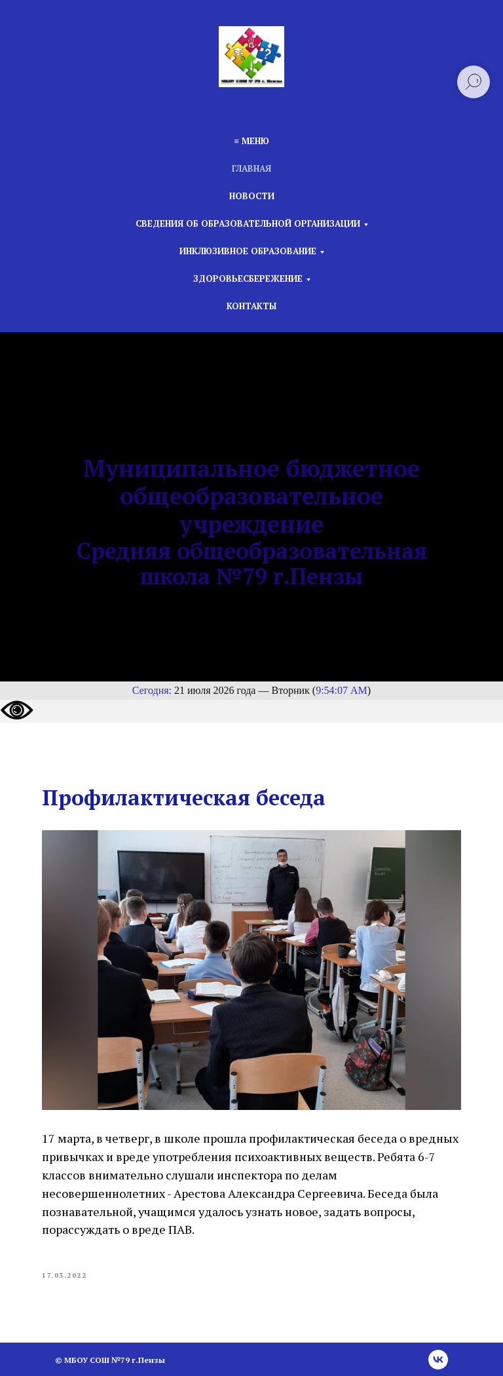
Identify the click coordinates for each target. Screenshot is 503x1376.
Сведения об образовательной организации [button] (248, 223)
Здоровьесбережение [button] (248, 278)
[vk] (438, 1359)
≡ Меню (251, 141)
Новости (251, 196)
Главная (251, 168)
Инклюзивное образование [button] (247, 251)
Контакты (251, 306)
